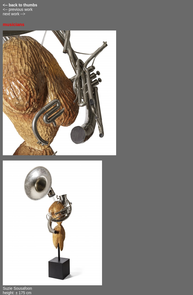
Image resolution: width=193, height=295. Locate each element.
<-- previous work (18, 9)
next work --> (14, 14)
